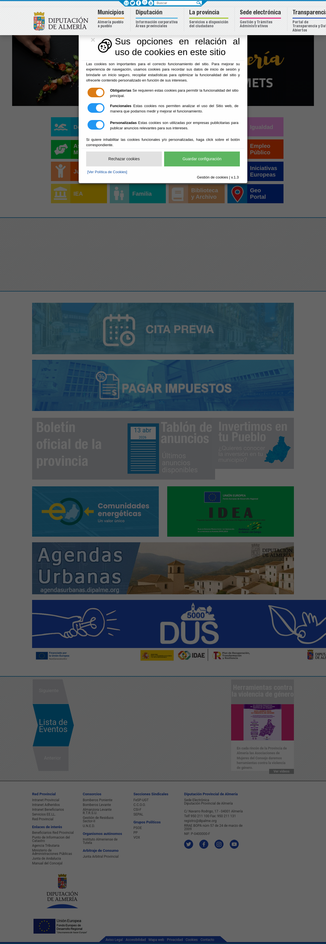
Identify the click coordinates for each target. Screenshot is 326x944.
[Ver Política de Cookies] (107, 172)
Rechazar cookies (124, 159)
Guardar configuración (202, 159)
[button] (112, 19)
